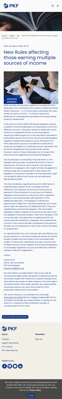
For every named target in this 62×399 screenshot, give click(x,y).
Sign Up (38, 339)
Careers (5, 339)
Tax (18, 35)
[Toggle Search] (53, 6)
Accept (31, 395)
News (12, 35)
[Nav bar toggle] (58, 6)
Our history (7, 346)
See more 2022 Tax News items (15, 317)
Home (4, 35)
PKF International (10, 350)
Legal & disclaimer (10, 343)
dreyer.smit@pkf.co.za (14, 268)
